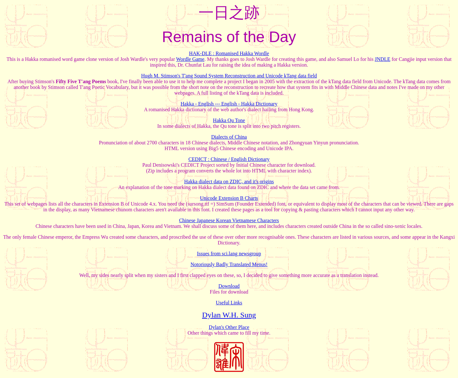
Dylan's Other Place (229, 327)
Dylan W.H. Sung (229, 315)
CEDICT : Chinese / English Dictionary (228, 159)
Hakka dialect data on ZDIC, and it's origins (229, 181)
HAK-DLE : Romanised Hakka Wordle (229, 53)
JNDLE (382, 59)
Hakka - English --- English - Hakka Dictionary (229, 103)
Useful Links (229, 302)
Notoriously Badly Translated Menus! (229, 264)
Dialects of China (229, 137)
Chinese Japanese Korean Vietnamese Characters (229, 220)
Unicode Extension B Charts (229, 198)
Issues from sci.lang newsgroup (229, 253)
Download (229, 286)
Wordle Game (190, 59)
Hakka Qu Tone (229, 120)
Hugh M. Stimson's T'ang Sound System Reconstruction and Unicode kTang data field (229, 75)
